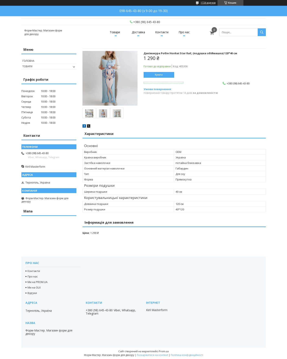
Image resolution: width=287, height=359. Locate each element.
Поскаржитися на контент (152, 355)
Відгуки (32, 293)
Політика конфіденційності (187, 355)
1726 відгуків (208, 2)
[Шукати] (262, 32)
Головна (28, 61)
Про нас (184, 32)
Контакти (161, 32)
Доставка (138, 32)
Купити (159, 74)
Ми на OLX (34, 287)
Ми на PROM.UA (37, 282)
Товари (115, 32)
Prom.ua (164, 351)
